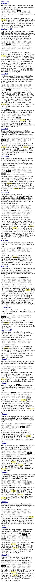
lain (31, 35)
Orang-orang (5, 131)
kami (12, 134)
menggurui (7, 134)
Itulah (22, 79)
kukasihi (19, 416)
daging (32, 110)
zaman (6, 7)
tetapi (31, 160)
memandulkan (26, 36)
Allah (26, 78)
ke (12, 9)
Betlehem (24, 5)
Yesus (13, 5)
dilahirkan (7, 165)
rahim (15, 33)
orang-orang (26, 7)
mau (2, 134)
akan (6, 78)
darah (18, 110)
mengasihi (4, 418)
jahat (16, 533)
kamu (32, 133)
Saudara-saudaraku (7, 416)
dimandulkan (19, 35)
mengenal (31, 420)
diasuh (14, 244)
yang (13, 31)
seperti (21, 273)
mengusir (26, 134)
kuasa (22, 78)
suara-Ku (16, 203)
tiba (28, 160)
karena (26, 31)
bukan (12, 110)
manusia (29, 163)
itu (8, 76)
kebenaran (4, 201)
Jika (2, 361)
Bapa (2, 449)
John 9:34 (4, 129)
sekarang (8, 313)
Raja (10, 7)
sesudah (3, 162)
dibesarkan (4, 270)
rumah (20, 244)
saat (5, 310)
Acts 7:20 (4, 241)
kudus (20, 81)
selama (29, 244)
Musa (11, 243)
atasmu (15, 78)
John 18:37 (5, 192)
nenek (20, 272)
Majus (32, 7)
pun (11, 385)
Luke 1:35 (4, 74)
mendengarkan (8, 203)
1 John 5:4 (4, 502)
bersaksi (24, 200)
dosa (26, 133)
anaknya (8, 162)
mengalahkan (28, 504)
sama (17, 273)
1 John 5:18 (5, 528)
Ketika (3, 158)
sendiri (8, 38)
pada (2, 7)
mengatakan (21, 196)
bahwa (20, 163)
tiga (33, 244)
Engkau (15, 194)
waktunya (9, 160)
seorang (8, 158)
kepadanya (26, 76)
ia (20, 40)
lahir (17, 5)
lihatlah (19, 7)
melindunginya (5, 533)
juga (5, 36)
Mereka (3, 110)
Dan (6, 244)
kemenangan (15, 505)
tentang (29, 200)
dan (23, 33)
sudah (25, 160)
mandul (16, 36)
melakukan (20, 363)
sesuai (11, 272)
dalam (21, 387)
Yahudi (11, 131)
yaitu (15, 200)
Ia (15, 361)
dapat (2, 40)
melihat (31, 334)
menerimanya (26, 40)
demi (11, 38)
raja (25, 194)
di (20, 5)
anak (10, 310)
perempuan (14, 158)
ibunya (20, 33)
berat (5, 163)
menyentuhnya (26, 533)
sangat (24, 243)
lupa (18, 162)
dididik (17, 270)
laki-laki (15, 112)
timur (5, 9)
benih (7, 387)
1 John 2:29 (5, 359)
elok (27, 243)
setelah (9, 5)
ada (6, 31)
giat (7, 273)
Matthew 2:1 (5, 3)
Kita (2, 530)
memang (31, 31)
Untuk (10, 198)
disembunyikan (25, 332)
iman (5, 332)
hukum (15, 272)
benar (23, 361)
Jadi (12, 194)
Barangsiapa (27, 38)
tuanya (21, 334)
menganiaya (4, 311)
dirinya (3, 38)
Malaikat (4, 76)
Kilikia (29, 268)
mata (32, 243)
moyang (24, 272)
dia (17, 531)
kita (28, 272)
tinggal (15, 387)
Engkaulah (11, 196)
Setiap (10, 201)
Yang (29, 78)
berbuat (28, 385)
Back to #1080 (5, 1)
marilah (24, 416)
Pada (2, 243)
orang (9, 31)
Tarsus (24, 268)
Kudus (3, 78)
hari (2, 275)
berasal (21, 201)
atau (22, 110)
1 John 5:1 (4, 443)
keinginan (27, 110)
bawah (23, 270)
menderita (30, 158)
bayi (15, 335)
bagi (10, 273)
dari (2, 9)
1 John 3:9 (4, 383)
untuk (13, 160)
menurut (22, 310)
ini (14, 40)
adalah (15, 81)
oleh (24, 35)
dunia (14, 165)
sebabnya (27, 79)
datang (10, 9)
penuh (18, 133)
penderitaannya (28, 162)
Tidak (3, 385)
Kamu (10, 133)
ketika (13, 332)
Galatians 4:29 (6, 308)
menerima (8, 40)
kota (11, 270)
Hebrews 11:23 (6, 330)
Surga (21, 38)
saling (32, 416)
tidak (16, 31)
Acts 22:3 (4, 266)
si (13, 533)
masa (6, 243)
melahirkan (21, 158)
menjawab (12, 76)
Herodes (14, 7)
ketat (7, 272)
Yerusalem (17, 9)
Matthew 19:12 (6, 29)
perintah (21, 337)
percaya (15, 445)
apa (6, 504)
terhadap (15, 337)
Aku (31, 196)
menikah (21, 31)
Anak (32, 79)
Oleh (2, 332)
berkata (20, 76)
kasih (13, 418)
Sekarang (4, 5)
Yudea (31, 5)
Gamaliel (28, 270)
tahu (9, 361)
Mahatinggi (4, 79)
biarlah (18, 40)
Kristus (32, 445)
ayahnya (24, 244)
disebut (30, 81)
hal (12, 40)
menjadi (3, 273)
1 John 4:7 (4, 414)
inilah (14, 198)
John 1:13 (4, 108)
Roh (31, 76)
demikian (8, 33)
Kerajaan (16, 38)
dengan (22, 133)
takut (10, 337)
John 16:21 (5, 156)
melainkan (22, 112)
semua (30, 273)
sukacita (14, 163)
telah (2, 165)
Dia (5, 365)
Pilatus (3, 194)
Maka (16, 134)
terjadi (3, 313)
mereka (20, 134)
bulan (3, 246)
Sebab (3, 31)
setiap (7, 363)
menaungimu (16, 79)
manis (26, 335)
